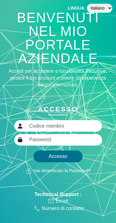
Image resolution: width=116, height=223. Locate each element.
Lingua (76, 8)
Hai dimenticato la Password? (57, 171)
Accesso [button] (58, 156)
